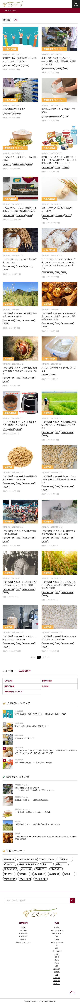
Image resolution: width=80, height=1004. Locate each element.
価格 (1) (67, 874)
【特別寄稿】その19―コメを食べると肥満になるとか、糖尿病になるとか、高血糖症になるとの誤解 (59, 316)
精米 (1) (60, 864)
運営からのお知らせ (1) (28, 859)
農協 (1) (65, 859)
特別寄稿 (8, 304)
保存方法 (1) (54, 874)
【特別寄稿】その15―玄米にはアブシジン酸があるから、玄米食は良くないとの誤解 (59, 479)
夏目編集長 (56, 969)
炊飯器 (12, 429)
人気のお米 (7, 164)
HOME (9, 10)
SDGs (45, 116)
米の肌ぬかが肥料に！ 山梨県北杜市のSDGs (31, 800)
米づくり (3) (26, 869)
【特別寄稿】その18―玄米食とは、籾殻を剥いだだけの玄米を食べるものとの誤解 (20, 371)
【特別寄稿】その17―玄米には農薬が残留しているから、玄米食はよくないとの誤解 (59, 425)
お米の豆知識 (10, 49)
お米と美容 (8, 681)
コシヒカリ (56, 984)
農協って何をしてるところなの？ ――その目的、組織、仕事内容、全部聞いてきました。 (59, 61)
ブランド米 (59, 215)
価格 (5, 113)
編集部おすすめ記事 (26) (29, 864)
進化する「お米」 (56, 933)
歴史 (11, 113)
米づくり (68, 215)
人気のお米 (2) (10, 879)
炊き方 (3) (55, 869)
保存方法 (45, 375)
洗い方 (57, 963)
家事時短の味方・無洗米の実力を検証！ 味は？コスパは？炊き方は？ (41, 714)
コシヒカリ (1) (41, 879)
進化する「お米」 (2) (49, 859)
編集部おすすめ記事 (48, 68)
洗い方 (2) (8, 874)
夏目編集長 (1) (39, 874)
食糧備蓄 (65, 167)
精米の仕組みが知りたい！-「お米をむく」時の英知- (34, 763)
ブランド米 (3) (25, 879)
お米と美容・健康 (9, 65)
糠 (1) (44, 864)
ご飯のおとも (21, 215)
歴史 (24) (23, 874)
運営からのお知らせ (57, 930)
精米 (56, 948)
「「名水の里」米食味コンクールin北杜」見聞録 (32, 812)
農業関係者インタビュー (54, 49)
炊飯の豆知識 (10, 413)
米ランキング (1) (11, 869)
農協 (66, 68)
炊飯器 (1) (40, 869)
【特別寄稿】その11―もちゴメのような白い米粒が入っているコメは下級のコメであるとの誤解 (59, 585)
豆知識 (26, 65)
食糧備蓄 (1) (9, 859)
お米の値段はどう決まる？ (14, 109)
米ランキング (57, 951)
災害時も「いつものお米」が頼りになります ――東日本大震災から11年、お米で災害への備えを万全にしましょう (59, 160)
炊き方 (19, 65)
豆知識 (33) (9, 864)
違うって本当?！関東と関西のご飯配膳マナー (31, 726)
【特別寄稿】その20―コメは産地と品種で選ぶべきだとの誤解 (37, 824)
